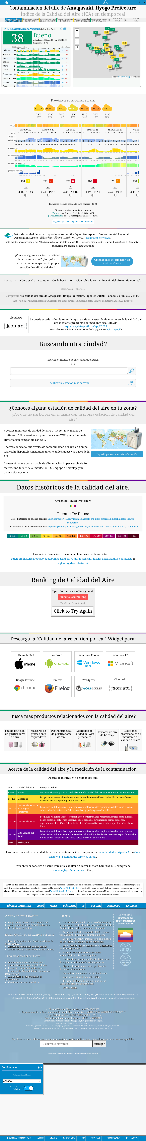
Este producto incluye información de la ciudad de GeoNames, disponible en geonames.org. (85, 1099)
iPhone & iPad (25, 741)
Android (57, 741)
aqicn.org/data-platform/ (73, 603)
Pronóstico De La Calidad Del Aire (25, 1127)
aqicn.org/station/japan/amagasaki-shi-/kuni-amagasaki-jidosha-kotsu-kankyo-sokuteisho (93, 566)
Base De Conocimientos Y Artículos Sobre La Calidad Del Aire (29, 1101)
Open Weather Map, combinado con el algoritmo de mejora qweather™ (85, 1106)
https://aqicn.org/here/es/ (73, 289)
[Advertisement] (73, 414)
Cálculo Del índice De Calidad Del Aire (27, 1124)
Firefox (57, 766)
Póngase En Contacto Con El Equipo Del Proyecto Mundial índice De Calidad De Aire (27, 1083)
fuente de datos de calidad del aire (25, 1121)
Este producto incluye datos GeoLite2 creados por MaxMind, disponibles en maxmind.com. (84, 1092)
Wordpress (89, 766)
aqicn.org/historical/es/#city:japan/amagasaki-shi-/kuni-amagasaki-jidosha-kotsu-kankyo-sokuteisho (71, 598)
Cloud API (120, 765)
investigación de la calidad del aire (29, 1093)
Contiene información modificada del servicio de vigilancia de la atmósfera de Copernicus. (84, 1120)
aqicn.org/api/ (113, 329)
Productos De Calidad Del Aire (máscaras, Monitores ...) (27, 1131)
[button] (107, 50)
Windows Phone (89, 741)
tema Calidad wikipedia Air (115, 1011)
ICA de (21, 28)
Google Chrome (25, 766)
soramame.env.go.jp (98, 237)
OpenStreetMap (124, 77)
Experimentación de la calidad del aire (27, 1105)
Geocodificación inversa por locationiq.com (84, 1132)
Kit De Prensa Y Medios (20, 1087)
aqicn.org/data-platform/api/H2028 (86, 326)
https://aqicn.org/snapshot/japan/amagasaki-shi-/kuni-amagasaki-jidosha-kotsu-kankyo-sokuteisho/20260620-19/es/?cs (73, 300)
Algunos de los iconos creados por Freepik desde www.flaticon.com (82, 1126)
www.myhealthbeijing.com (70, 1029)
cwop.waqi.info (88, 1114)
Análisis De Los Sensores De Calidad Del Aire (31, 1108)
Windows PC (120, 741)
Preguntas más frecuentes (22, 1115)
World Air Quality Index (70, 1047)
